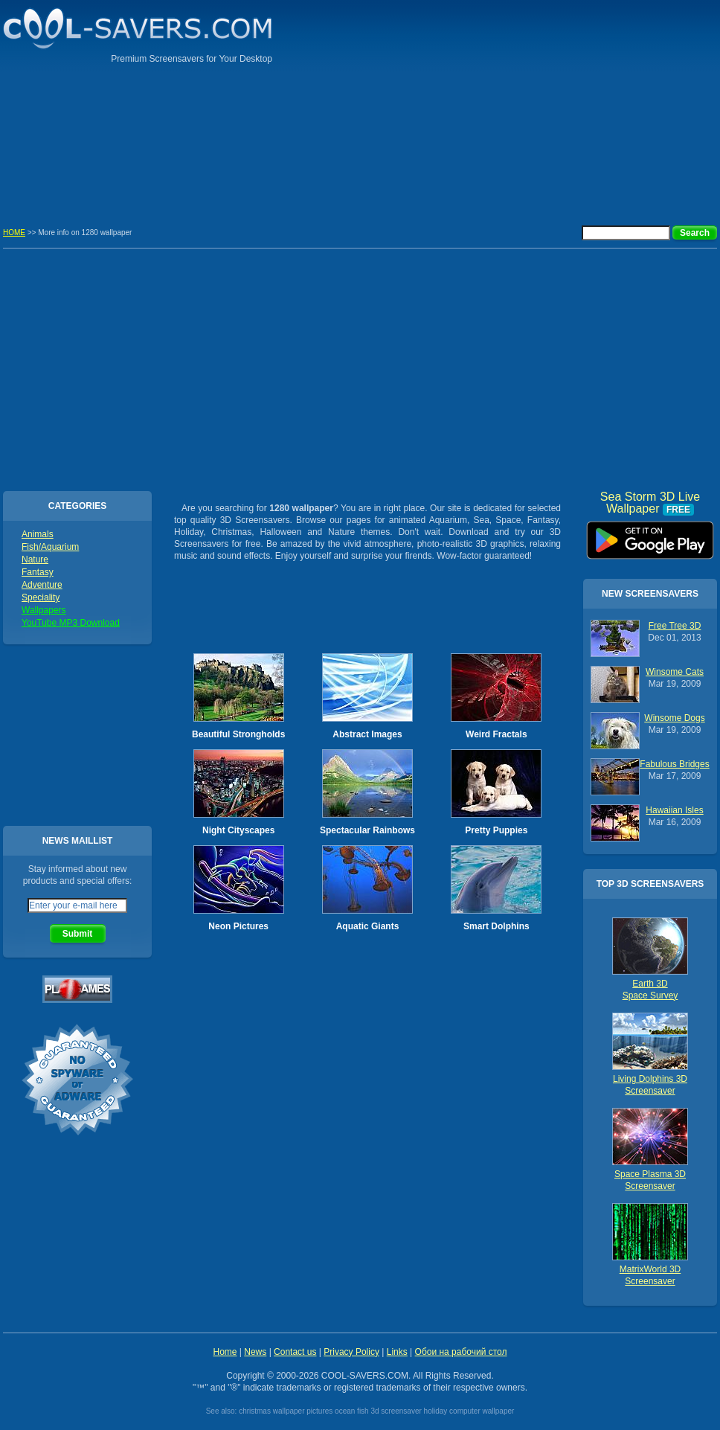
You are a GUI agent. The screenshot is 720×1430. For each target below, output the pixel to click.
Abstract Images (367, 734)
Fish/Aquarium (50, 547)
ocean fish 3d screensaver (378, 1411)
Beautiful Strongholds (238, 734)
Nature (35, 559)
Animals (38, 534)
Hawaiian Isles (674, 810)
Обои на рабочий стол (461, 1352)
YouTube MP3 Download (71, 623)
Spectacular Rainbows (367, 830)
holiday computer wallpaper (469, 1411)
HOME (14, 232)
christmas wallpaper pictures (285, 1411)
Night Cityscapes (238, 830)
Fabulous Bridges (674, 764)
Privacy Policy (351, 1352)
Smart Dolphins (496, 926)
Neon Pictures (238, 926)
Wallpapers (44, 610)
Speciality (41, 597)
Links (397, 1352)
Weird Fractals (496, 734)
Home (225, 1352)
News (255, 1352)
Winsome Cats (675, 672)
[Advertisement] (614, 104)
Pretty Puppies (496, 830)
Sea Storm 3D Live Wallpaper (650, 535)
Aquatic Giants (367, 926)
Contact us (295, 1352)
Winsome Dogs (674, 718)
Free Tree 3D (675, 626)
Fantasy (38, 572)
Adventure (42, 585)
